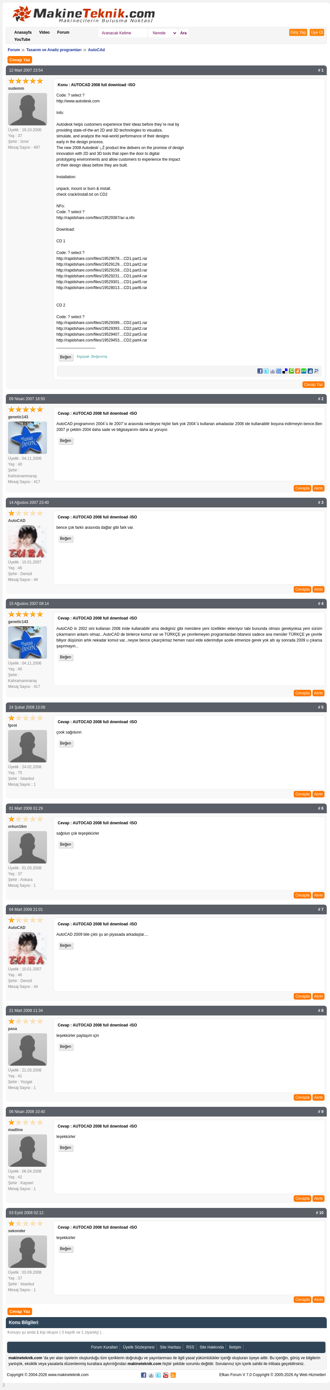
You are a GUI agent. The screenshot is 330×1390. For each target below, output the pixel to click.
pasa (12, 1028)
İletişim (235, 1347)
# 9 (321, 1111)
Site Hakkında (212, 1347)
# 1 (321, 70)
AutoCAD (16, 520)
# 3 (321, 502)
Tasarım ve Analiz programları (53, 50)
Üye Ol (317, 32)
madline (15, 1130)
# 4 (321, 603)
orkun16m (17, 826)
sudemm (16, 88)
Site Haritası (170, 1347)
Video (44, 32)
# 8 (321, 1010)
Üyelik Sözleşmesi (138, 1347)
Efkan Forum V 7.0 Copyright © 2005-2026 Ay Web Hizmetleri (272, 1375)
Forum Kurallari (104, 1347)
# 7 (321, 909)
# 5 (321, 707)
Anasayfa (22, 32)
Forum (63, 32)
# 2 (321, 399)
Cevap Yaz (19, 59)
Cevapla (302, 488)
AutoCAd (96, 50)
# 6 (321, 808)
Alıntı (318, 488)
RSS (190, 1347)
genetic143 (18, 417)
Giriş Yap (298, 32)
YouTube (22, 39)
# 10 (320, 1212)
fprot (12, 725)
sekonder (16, 1231)
